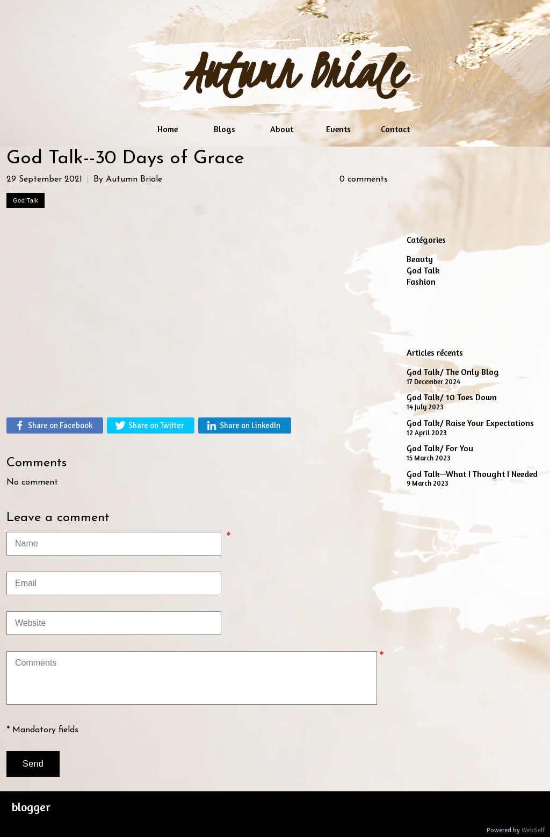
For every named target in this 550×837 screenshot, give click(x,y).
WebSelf (533, 830)
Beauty (420, 259)
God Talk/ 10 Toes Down (452, 397)
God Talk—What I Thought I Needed (472, 473)
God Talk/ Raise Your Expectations (470, 422)
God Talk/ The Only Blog (453, 371)
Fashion (421, 281)
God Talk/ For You (440, 448)
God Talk (423, 270)
